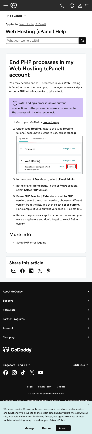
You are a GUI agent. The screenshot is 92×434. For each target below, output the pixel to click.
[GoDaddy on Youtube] (40, 374)
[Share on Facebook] (22, 270)
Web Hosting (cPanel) (32, 24)
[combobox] (42, 40)
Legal (30, 387)
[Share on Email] (13, 270)
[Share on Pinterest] (48, 270)
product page (51, 122)
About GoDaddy (13, 291)
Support (8, 300)
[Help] (71, 6)
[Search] (82, 40)
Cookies (61, 387)
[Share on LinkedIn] (31, 270)
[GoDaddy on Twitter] (32, 374)
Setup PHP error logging (31, 242)
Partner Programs (14, 318)
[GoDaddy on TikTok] (23, 374)
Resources (9, 309)
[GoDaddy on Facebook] (5, 374)
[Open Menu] (4, 5)
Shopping (9, 337)
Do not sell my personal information (46, 393)
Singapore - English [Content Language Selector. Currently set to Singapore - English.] (17, 365)
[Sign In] (80, 5)
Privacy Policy (44, 387)
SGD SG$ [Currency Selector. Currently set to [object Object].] (81, 365)
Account (8, 328)
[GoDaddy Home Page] (17, 350)
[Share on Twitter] (40, 270)
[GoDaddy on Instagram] (14, 374)
